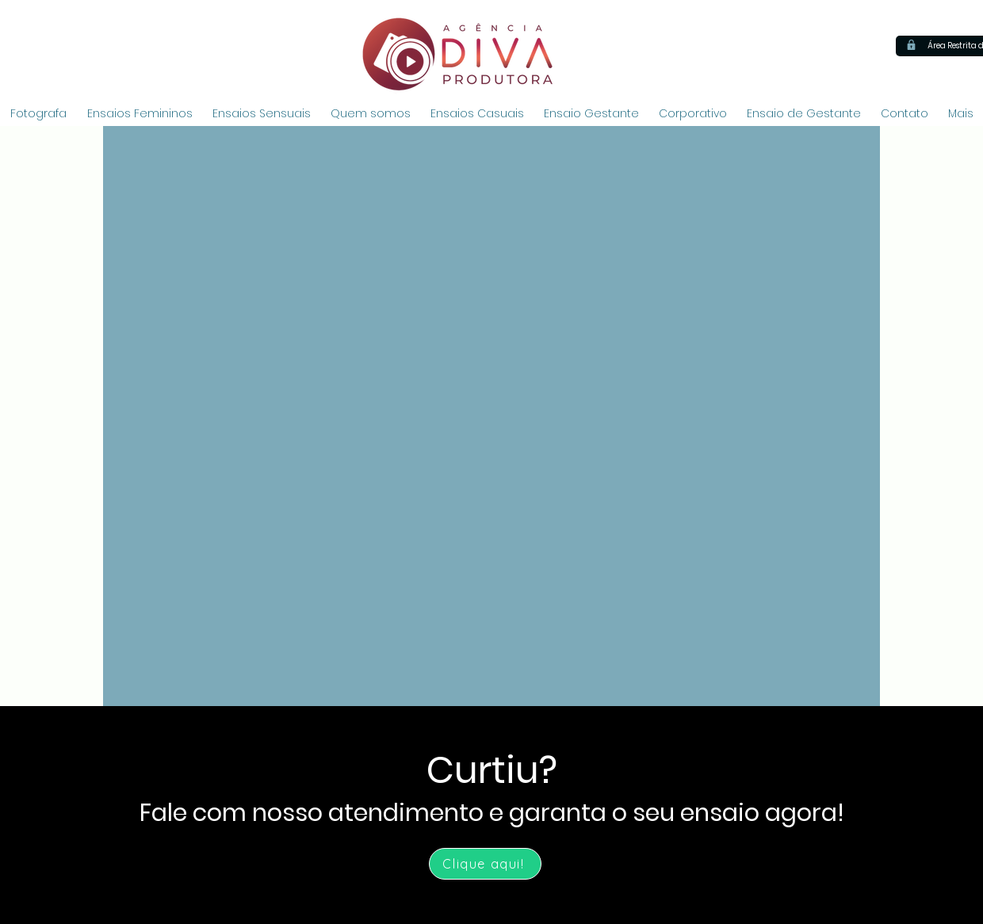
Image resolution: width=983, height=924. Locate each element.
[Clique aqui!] (485, 864)
